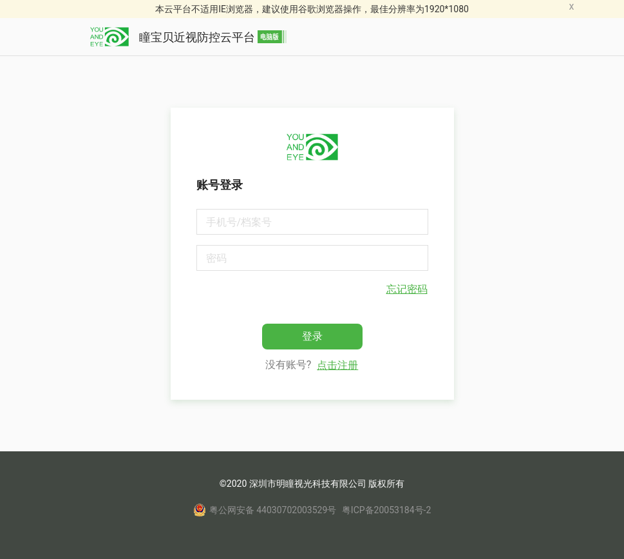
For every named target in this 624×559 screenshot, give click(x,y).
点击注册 (337, 365)
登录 (312, 336)
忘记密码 (407, 289)
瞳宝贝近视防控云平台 (188, 36)
